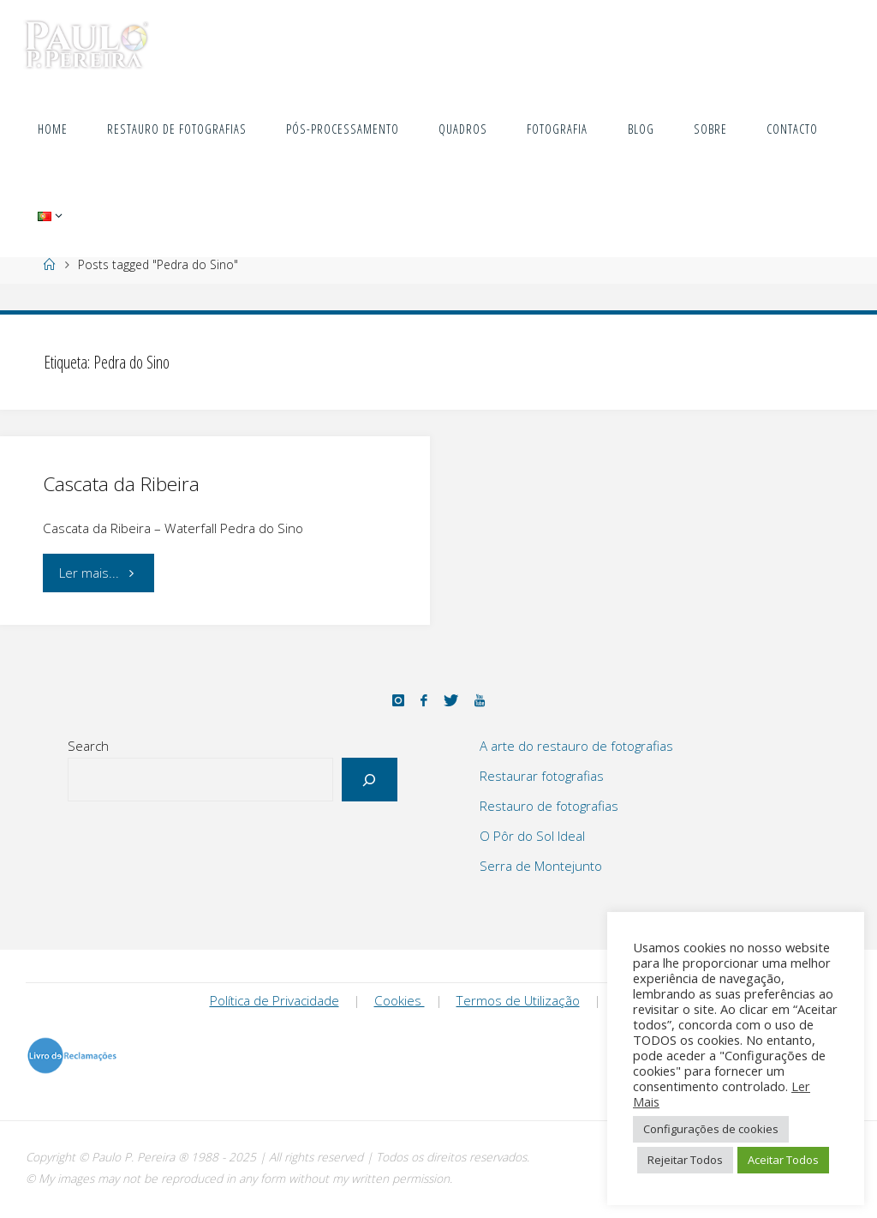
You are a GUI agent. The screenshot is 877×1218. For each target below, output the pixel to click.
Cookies (399, 1000)
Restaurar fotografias (542, 775)
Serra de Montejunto (541, 865)
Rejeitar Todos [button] (685, 1159)
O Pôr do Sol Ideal (532, 835)
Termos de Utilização (518, 1000)
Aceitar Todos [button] (783, 1159)
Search (88, 745)
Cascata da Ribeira (121, 484)
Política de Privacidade (274, 1000)
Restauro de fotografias (549, 805)
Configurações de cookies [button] (711, 1129)
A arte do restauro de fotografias (576, 745)
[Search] (369, 779)
